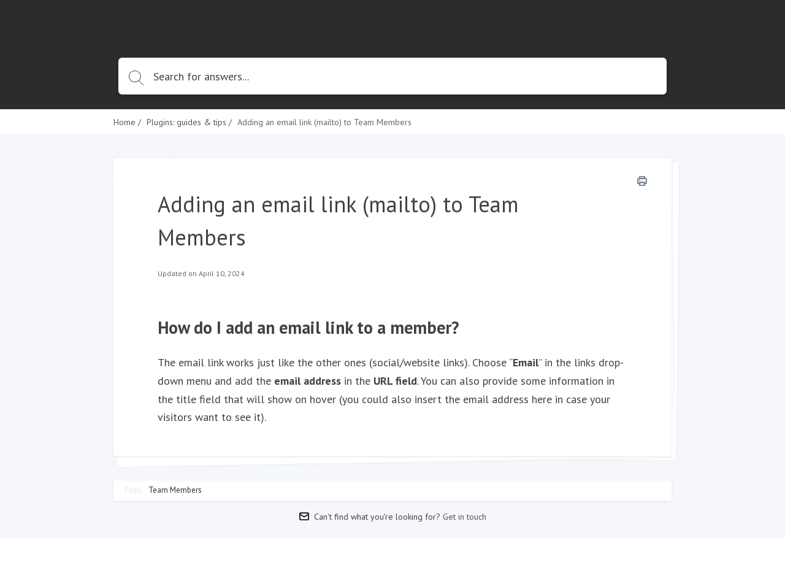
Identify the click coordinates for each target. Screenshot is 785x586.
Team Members (175, 490)
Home (124, 122)
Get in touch (464, 516)
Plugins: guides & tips (186, 122)
